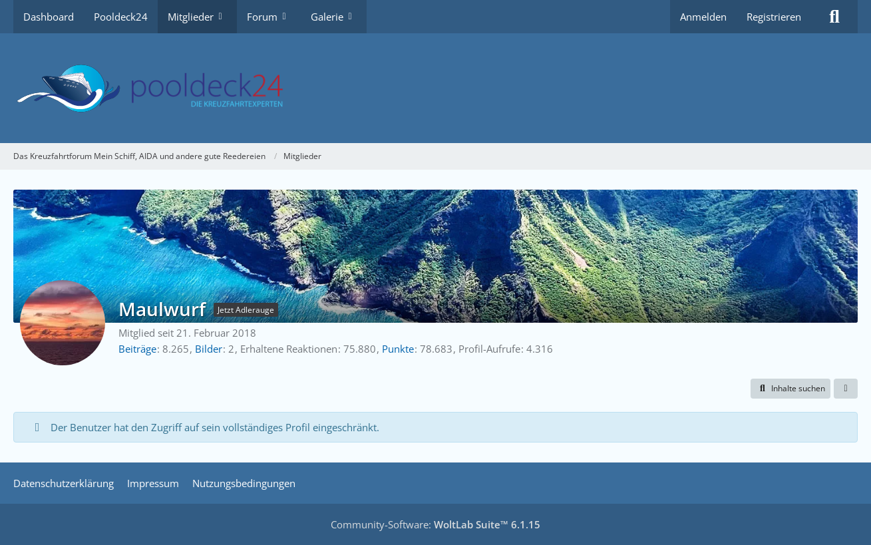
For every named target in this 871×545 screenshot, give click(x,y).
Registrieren (774, 16)
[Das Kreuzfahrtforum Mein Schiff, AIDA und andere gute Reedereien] (435, 88)
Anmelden (703, 16)
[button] (790, 389)
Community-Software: (435, 524)
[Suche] (834, 16)
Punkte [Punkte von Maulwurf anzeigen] (398, 348)
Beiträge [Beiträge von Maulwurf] (137, 348)
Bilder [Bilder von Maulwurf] (208, 348)
